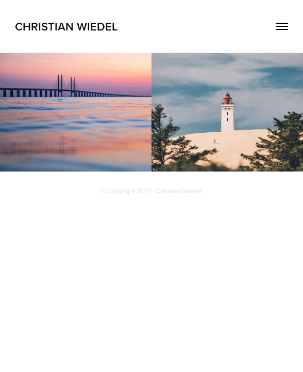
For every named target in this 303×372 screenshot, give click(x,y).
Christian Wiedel (66, 26)
